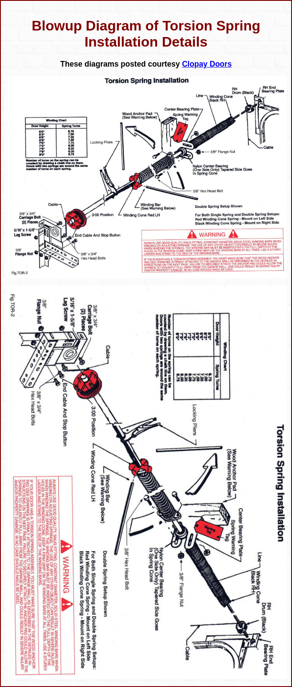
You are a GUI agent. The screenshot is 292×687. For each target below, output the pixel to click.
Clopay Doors (207, 64)
